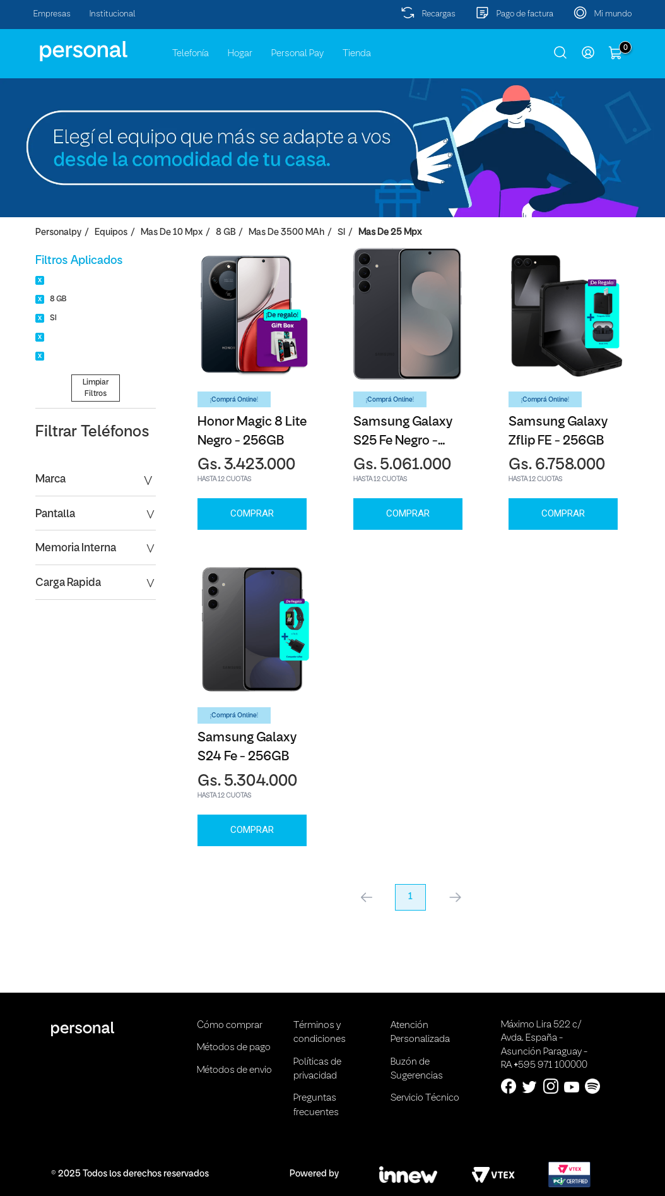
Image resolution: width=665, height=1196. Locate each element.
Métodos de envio (234, 1070)
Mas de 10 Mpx (172, 233)
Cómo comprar (229, 1025)
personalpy (58, 233)
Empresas (52, 14)
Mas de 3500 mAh (286, 233)
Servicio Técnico (425, 1098)
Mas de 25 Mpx (389, 233)
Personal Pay (297, 53)
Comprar (252, 513)
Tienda (357, 53)
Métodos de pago (234, 1047)
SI (341, 233)
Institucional (113, 14)
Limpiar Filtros (96, 388)
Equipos (111, 233)
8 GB (225, 233)
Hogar (240, 53)
